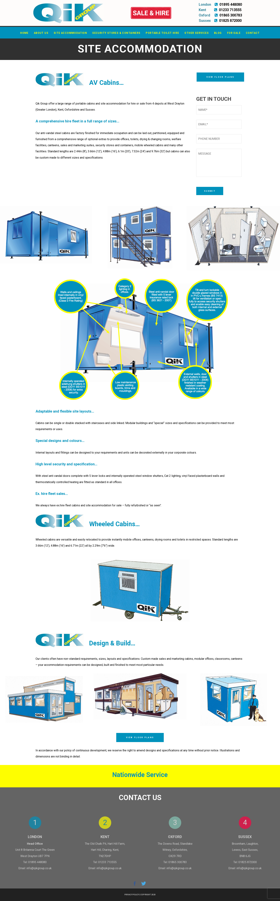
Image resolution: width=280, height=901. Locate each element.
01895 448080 (37, 864)
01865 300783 (177, 864)
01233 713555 (107, 864)
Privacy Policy (131, 895)
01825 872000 (247, 864)
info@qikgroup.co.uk (39, 870)
